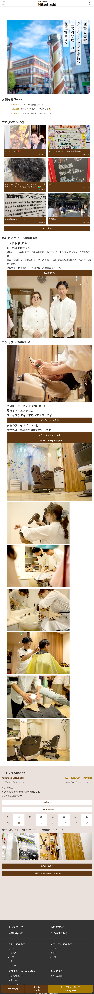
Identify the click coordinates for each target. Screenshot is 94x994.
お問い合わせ (15, 933)
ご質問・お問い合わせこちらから (47, 874)
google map (47, 802)
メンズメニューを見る (49, 420)
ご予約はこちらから (47, 866)
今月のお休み (36, 988)
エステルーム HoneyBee (21, 971)
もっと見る (47, 228)
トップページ (15, 927)
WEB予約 (13, 988)
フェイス (12, 953)
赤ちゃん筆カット (58, 976)
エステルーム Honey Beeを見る (49, 441)
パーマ (11, 957)
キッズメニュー (59, 971)
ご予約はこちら (59, 933)
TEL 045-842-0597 (47, 810)
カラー (11, 961)
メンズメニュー (16, 944)
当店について (49, 273)
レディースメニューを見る (49, 435)
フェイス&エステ (15, 976)
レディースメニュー (61, 944)
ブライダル (13, 966)
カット (11, 949)
